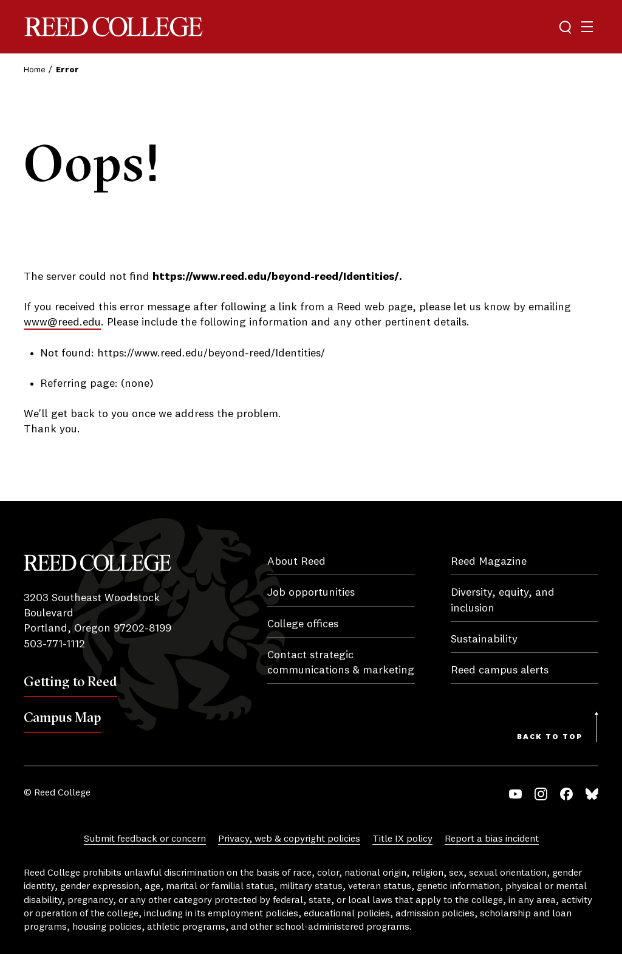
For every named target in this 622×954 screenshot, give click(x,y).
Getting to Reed (70, 681)
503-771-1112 (54, 644)
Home (35, 70)
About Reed (296, 561)
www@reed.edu (62, 322)
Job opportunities (311, 592)
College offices (302, 624)
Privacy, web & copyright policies (289, 839)
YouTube (515, 794)
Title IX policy (402, 839)
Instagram (541, 794)
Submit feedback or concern (145, 839)
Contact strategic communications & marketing (340, 663)
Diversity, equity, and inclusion (503, 600)
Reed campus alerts (500, 670)
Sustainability (484, 639)
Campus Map (62, 717)
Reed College (113, 27)
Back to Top (550, 737)
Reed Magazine (489, 561)
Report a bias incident (492, 839)
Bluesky (592, 794)
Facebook (566, 794)
